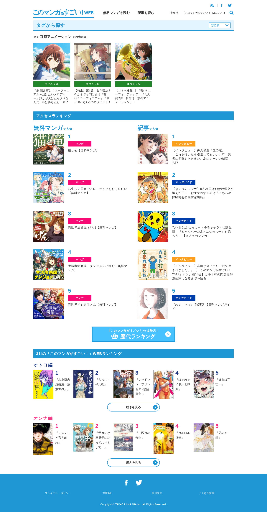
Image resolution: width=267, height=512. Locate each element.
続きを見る (133, 407)
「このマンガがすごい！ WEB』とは (203, 12)
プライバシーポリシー (58, 493)
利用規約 (157, 493)
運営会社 (107, 493)
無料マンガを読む (116, 13)
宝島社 (174, 12)
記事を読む (146, 13)
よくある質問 (206, 493)
